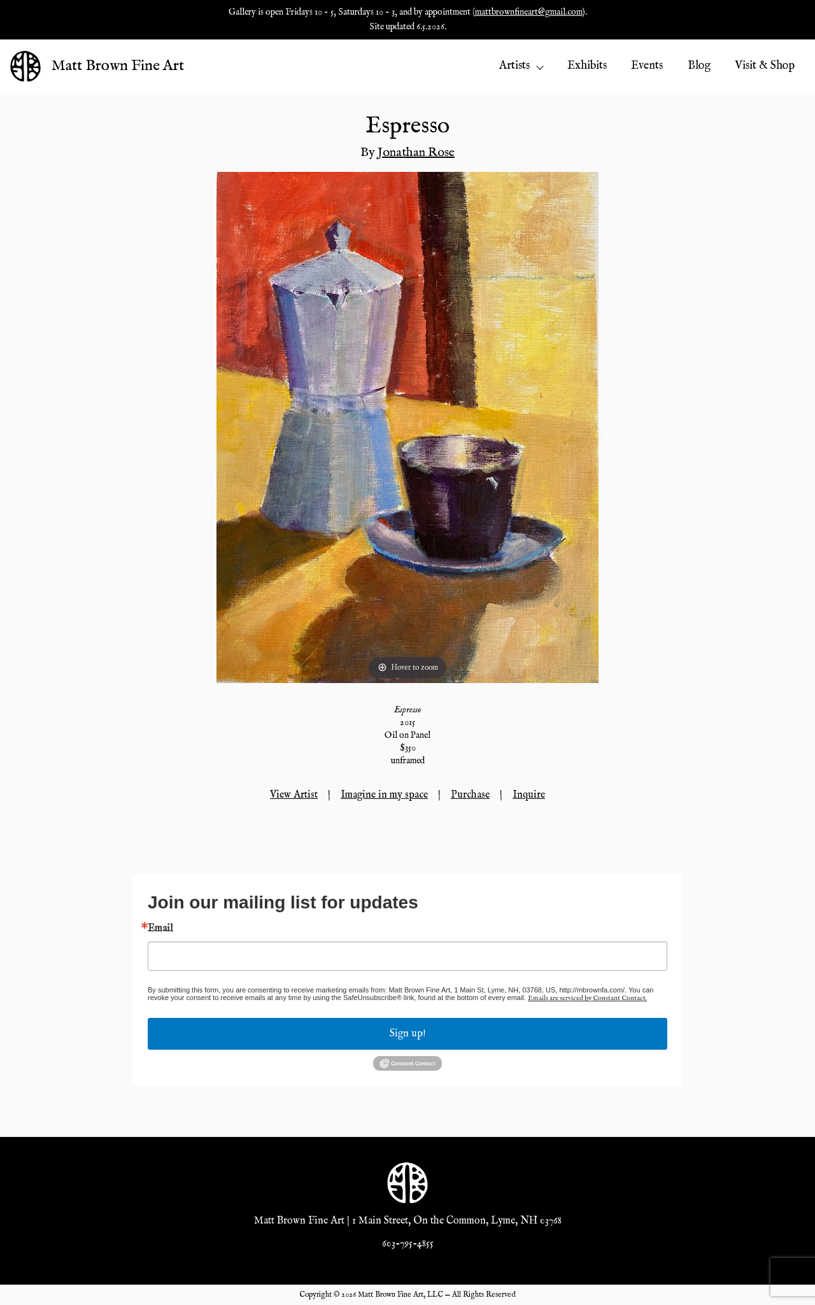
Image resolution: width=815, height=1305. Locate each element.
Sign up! (408, 1033)
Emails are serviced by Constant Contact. (587, 998)
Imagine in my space (384, 795)
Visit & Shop (765, 66)
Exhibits (587, 66)
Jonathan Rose (416, 152)
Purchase (470, 795)
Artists (520, 66)
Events (647, 66)
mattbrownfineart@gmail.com (529, 12)
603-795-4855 (408, 1244)
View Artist (294, 795)
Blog (699, 66)
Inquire (529, 795)
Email (160, 929)
